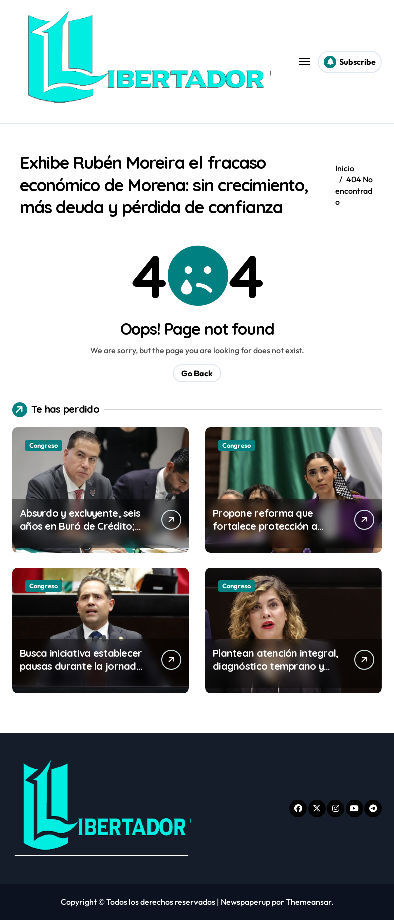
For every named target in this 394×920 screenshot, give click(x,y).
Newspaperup (245, 902)
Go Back (197, 373)
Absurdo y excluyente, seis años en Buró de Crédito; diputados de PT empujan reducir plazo (80, 532)
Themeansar (308, 902)
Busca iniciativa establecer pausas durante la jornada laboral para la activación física (81, 673)
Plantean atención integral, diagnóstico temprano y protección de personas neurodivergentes (276, 673)
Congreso (43, 445)
